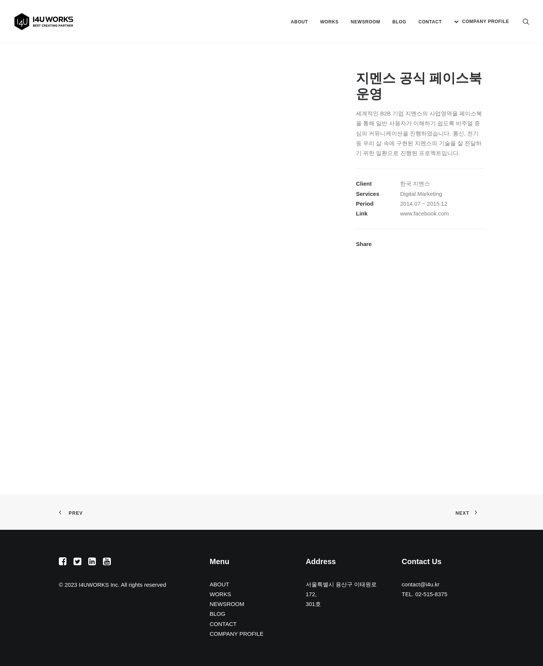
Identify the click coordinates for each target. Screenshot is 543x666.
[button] (526, 21)
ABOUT (299, 22)
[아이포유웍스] (44, 21)
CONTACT (430, 22)
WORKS (329, 22)
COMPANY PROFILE (485, 21)
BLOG (399, 22)
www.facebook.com (424, 213)
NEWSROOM (365, 22)
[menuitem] (299, 21)
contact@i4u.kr (420, 584)
